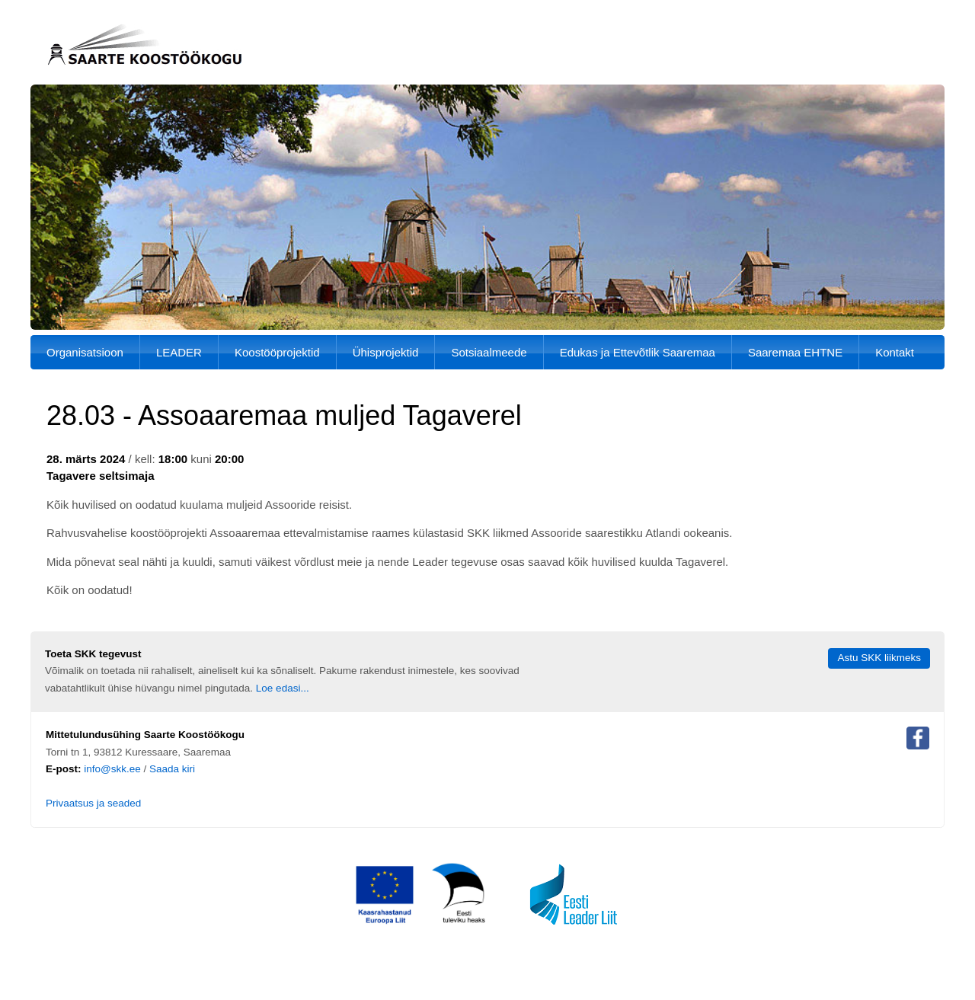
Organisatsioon (84, 352)
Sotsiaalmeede (488, 352)
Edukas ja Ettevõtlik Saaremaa (637, 352)
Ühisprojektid (386, 352)
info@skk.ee (112, 769)
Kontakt (894, 352)
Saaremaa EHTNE (795, 352)
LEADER (179, 352)
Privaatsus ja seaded (93, 803)
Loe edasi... (282, 688)
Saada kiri (172, 769)
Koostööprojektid (277, 352)
